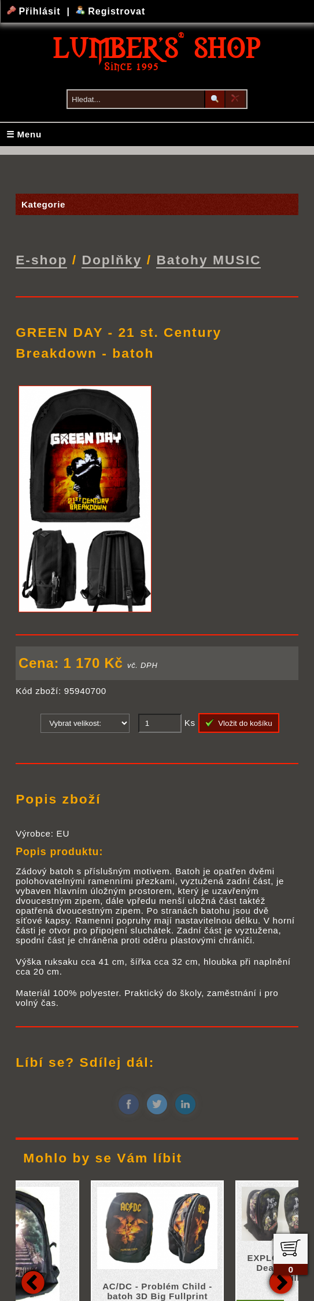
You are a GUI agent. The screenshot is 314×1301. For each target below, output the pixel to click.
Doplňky (112, 259)
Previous (33, 1281)
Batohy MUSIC (208, 259)
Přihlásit (35, 11)
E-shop (41, 259)
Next (281, 1281)
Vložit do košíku (238, 723)
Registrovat (110, 11)
